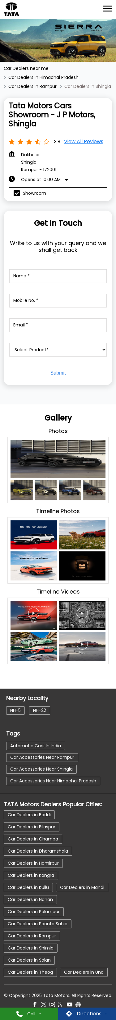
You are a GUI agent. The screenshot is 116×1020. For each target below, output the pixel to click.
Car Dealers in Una (84, 972)
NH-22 (39, 710)
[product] (58, 350)
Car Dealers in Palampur (34, 911)
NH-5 (15, 710)
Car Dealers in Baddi (29, 815)
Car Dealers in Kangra (31, 875)
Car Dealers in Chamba (33, 839)
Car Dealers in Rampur (32, 936)
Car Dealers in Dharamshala (38, 851)
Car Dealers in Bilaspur (31, 827)
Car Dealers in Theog (30, 972)
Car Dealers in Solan (29, 960)
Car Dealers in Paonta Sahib (37, 924)
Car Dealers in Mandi (82, 887)
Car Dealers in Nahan (30, 899)
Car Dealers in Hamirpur (33, 863)
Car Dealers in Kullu (28, 887)
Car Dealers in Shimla (31, 948)
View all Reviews (83, 141)
